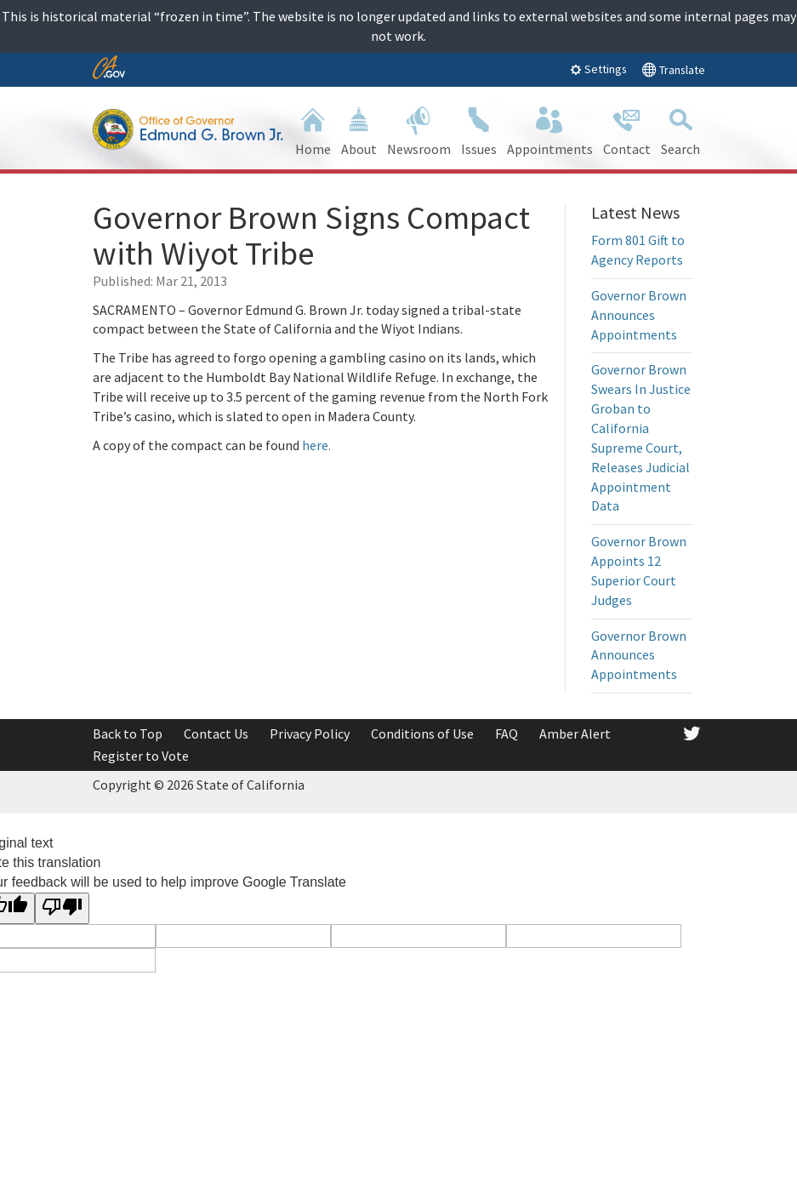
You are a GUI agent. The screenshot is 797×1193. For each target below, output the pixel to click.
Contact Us (216, 733)
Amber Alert (575, 733)
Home (313, 129)
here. (316, 445)
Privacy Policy (310, 733)
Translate (673, 69)
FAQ (506, 733)
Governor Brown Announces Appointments (638, 315)
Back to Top (127, 733)
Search (680, 129)
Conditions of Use (422, 733)
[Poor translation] (62, 908)
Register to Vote (141, 755)
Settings (598, 69)
